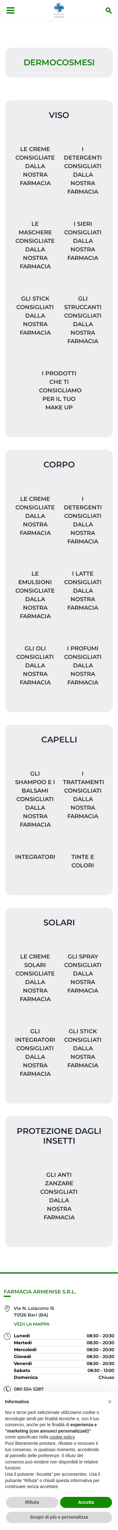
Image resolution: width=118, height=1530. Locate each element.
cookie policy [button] (62, 1436)
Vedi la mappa (31, 1324)
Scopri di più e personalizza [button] (59, 1517)
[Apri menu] (10, 10)
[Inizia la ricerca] (109, 10)
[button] (110, 1402)
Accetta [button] (86, 1502)
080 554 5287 (29, 1389)
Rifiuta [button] (32, 1502)
